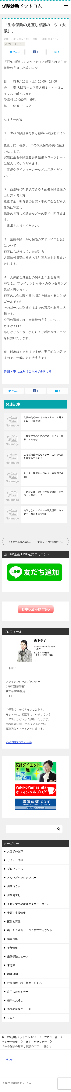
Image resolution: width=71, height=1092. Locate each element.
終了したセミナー (14, 44)
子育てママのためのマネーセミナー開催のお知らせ (44, 438)
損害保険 (12, 939)
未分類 (11, 965)
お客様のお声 (15, 851)
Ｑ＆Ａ (11, 1017)
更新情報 (12, 947)
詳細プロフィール (21, 742)
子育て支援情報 (16, 912)
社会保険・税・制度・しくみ (24, 982)
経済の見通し (15, 1000)
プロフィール (15, 868)
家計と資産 (13, 921)
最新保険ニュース (17, 956)
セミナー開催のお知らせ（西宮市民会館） (44, 475)
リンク (10, 1059)
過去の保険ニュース (19, 1009)
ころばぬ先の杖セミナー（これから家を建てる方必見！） (44, 456)
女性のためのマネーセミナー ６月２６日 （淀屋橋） (44, 419)
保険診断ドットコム (22, 5)
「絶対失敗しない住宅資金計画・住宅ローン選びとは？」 (44, 493)
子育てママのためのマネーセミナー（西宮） (53, 541)
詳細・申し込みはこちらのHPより (28, 371)
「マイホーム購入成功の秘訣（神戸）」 (21, 541)
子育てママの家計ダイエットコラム (28, 903)
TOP (21, 1037)
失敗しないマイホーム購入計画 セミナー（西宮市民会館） (44, 512)
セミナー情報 (15, 860)
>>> (8, 742)
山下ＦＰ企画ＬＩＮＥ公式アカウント (29, 930)
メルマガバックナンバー (21, 877)
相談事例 (12, 973)
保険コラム (13, 886)
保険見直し (13, 895)
